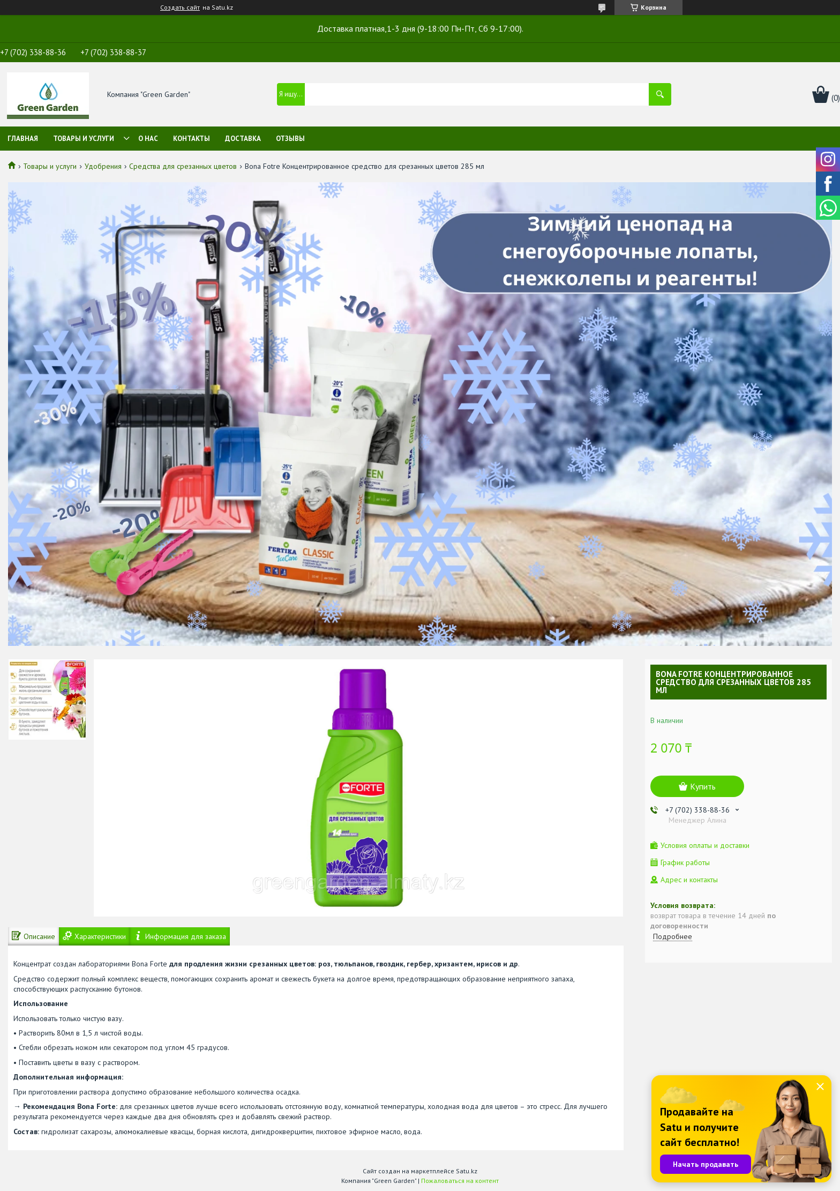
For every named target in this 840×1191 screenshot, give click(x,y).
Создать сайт (180, 7)
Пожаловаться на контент (460, 1181)
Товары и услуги (83, 138)
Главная (23, 138)
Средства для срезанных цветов (183, 166)
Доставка (243, 138)
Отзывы (290, 138)
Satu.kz (466, 1171)
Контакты (191, 138)
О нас (148, 138)
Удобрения (103, 166)
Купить (703, 786)
